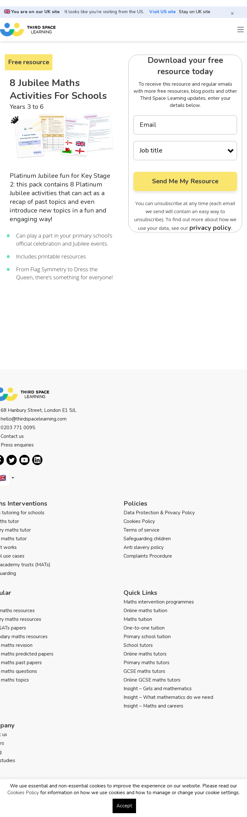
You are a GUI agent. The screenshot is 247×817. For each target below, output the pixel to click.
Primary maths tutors (146, 662)
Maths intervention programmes (159, 602)
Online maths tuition (145, 610)
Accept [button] (124, 806)
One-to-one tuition (144, 628)
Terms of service (142, 530)
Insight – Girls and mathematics (158, 688)
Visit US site (162, 12)
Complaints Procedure (148, 556)
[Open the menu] (240, 29)
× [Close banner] (232, 13)
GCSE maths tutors (144, 671)
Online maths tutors (145, 654)
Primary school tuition (147, 636)
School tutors (138, 645)
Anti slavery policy (144, 547)
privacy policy (210, 227)
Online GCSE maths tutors (152, 680)
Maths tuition (138, 619)
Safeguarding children (147, 538)
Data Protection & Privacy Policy (159, 512)
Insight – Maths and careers (153, 706)
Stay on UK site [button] (194, 12)
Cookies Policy (139, 521)
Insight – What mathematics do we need (168, 697)
